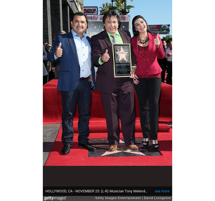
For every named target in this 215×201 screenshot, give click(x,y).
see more (162, 191)
